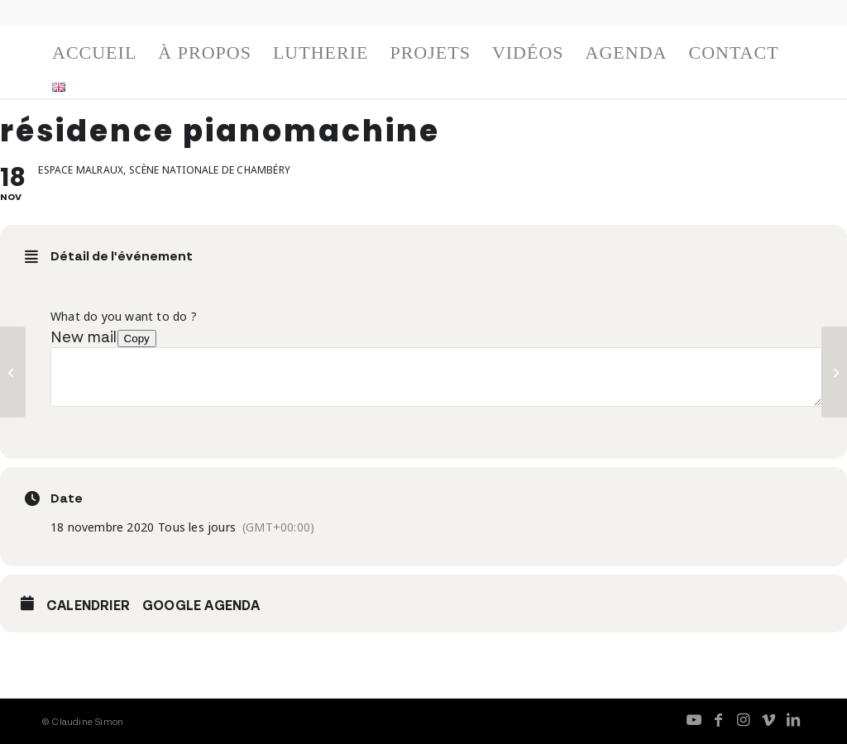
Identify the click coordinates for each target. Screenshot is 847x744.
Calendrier (88, 605)
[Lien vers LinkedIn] (793, 719)
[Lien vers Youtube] (694, 719)
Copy (137, 338)
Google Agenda (201, 605)
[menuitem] (94, 57)
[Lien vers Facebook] (718, 719)
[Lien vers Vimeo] (768, 719)
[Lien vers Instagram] (743, 719)
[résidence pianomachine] (13, 372)
